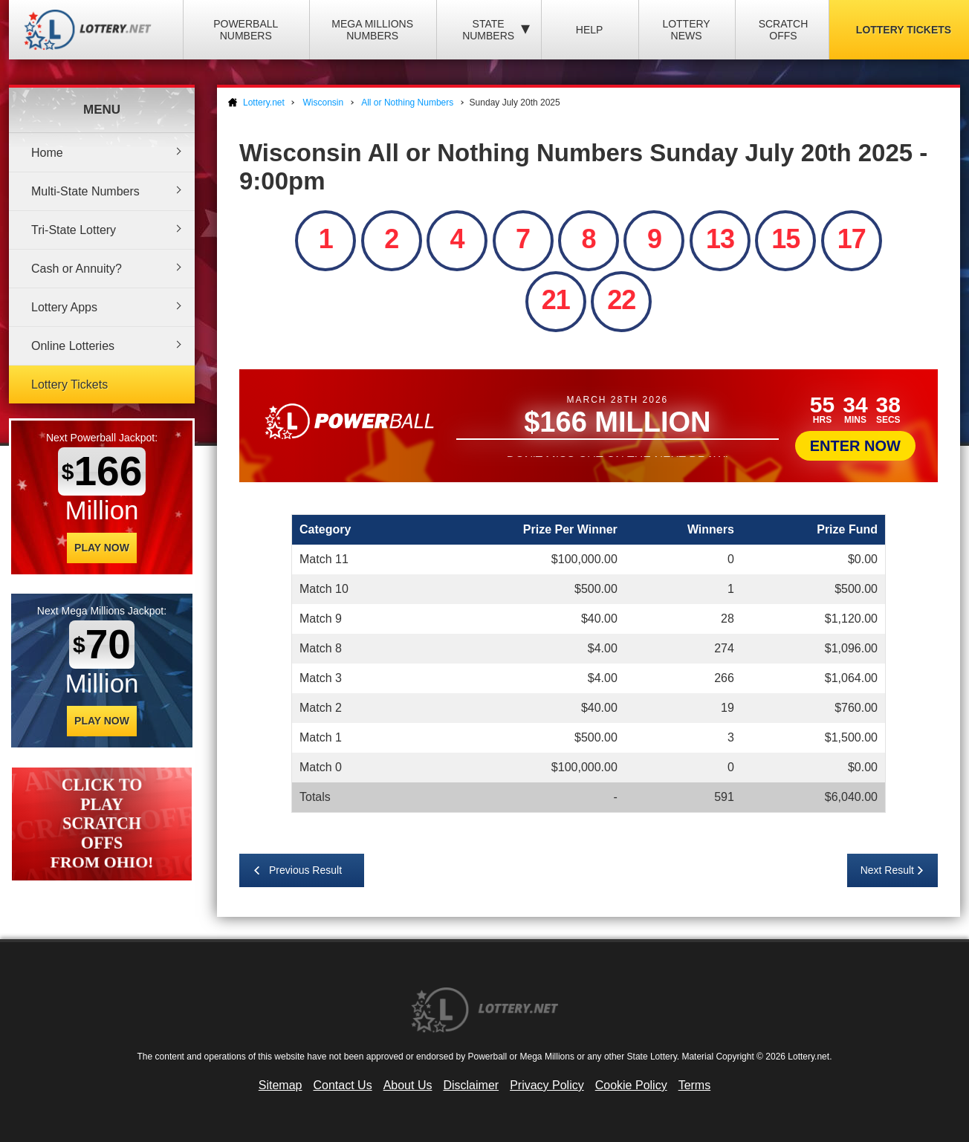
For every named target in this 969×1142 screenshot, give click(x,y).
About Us (407, 1085)
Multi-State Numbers (85, 191)
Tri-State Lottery (73, 230)
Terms (694, 1085)
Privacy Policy (547, 1085)
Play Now (101, 548)
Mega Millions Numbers (372, 30)
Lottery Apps (64, 307)
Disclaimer (471, 1085)
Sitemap (280, 1085)
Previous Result (305, 870)
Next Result (887, 870)
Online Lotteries (72, 346)
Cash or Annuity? (76, 268)
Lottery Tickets (69, 384)
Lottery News (686, 30)
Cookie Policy (631, 1085)
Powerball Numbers (245, 30)
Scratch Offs (783, 30)
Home (47, 152)
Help (589, 30)
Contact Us (343, 1085)
